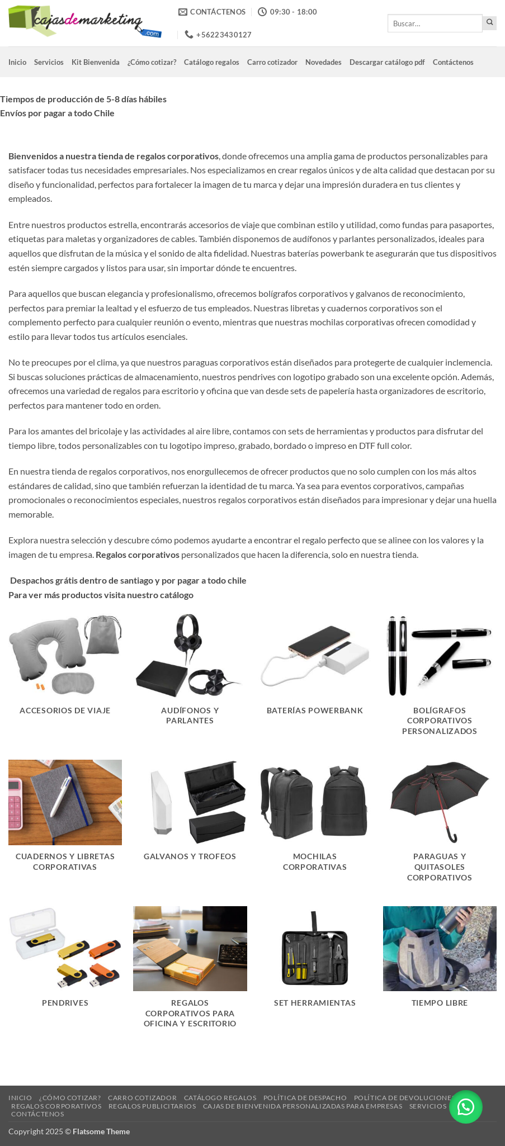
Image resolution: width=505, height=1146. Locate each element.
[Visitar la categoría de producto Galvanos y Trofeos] (190, 827)
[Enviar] (490, 23)
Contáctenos (453, 62)
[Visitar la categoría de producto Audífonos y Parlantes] (190, 681)
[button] (466, 1107)
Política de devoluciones (405, 1097)
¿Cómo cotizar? (152, 62)
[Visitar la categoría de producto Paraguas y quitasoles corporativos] (440, 827)
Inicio (17, 62)
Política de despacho (305, 1097)
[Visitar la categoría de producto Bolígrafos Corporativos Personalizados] (440, 681)
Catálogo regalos (211, 62)
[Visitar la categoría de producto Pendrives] (65, 973)
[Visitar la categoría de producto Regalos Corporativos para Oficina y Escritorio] (190, 973)
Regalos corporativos (56, 1106)
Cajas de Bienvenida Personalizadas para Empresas (302, 1106)
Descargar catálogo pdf (387, 62)
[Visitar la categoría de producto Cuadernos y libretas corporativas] (65, 827)
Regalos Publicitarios (152, 1106)
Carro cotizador (272, 62)
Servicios (49, 62)
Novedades (323, 62)
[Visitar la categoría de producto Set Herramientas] (315, 973)
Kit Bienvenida (96, 62)
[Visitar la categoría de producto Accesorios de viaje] (65, 681)
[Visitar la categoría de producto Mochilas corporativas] (315, 827)
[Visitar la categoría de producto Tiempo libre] (440, 973)
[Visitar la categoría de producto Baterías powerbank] (315, 681)
